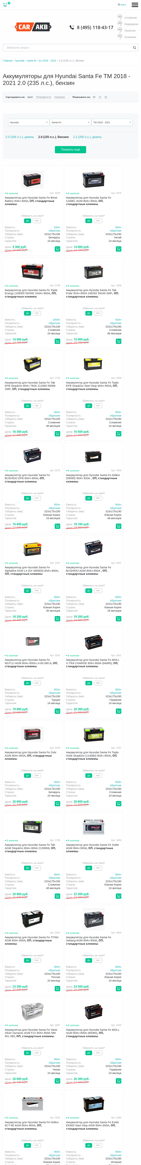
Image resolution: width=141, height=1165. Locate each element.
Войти (123, 5)
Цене (30, 97)
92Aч (42, 319)
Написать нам (96, 1102)
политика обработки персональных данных (20, 1083)
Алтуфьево (127, 17)
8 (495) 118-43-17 (95, 27)
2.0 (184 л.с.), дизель (20, 136)
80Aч (87, 227)
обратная (39, 230)
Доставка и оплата (87, 1063)
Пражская (126, 30)
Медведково (128, 24)
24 (99, 97)
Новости (74, 1068)
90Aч (87, 412)
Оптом (58, 1068)
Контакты (91, 1068)
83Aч (42, 227)
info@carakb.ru (107, 1098)
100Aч (132, 227)
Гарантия (110, 1063)
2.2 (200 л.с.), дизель (87, 136)
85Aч (42, 412)
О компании (62, 1063)
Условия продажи (12, 1081)
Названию (59, 97)
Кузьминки (127, 37)
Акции (126, 1063)
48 (105, 97)
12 (93, 97)
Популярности (43, 97)
